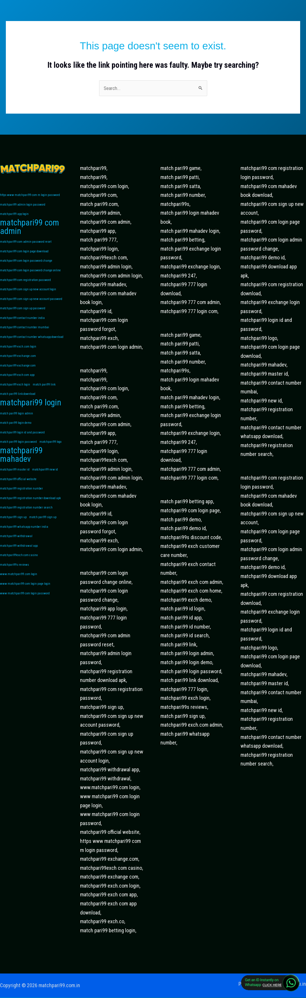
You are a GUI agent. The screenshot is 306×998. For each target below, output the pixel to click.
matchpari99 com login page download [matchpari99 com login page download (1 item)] (24, 254)
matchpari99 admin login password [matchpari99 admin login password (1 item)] (22, 205)
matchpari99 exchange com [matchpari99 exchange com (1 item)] (18, 372)
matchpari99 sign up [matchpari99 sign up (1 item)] (13, 528)
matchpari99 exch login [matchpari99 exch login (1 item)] (15, 391)
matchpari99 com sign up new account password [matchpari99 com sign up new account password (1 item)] (31, 303)
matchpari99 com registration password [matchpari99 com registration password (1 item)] (25, 283)
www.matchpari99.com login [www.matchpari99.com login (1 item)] (18, 587)
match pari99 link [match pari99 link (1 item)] (44, 391)
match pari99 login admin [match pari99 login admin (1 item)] (16, 421)
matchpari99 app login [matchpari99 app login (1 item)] (14, 215)
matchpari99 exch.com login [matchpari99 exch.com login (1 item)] (18, 352)
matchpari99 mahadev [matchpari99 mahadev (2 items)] (21, 464)
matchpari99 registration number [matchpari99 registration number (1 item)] (21, 499)
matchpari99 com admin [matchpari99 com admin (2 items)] (29, 229)
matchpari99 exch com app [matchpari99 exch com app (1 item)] (17, 381)
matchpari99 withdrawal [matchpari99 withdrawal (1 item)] (16, 548)
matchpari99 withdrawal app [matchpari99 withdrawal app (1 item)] (19, 558)
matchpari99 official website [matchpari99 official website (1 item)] (18, 489)
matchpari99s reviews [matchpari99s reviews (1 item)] (14, 577)
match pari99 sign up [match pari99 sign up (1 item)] (42, 528)
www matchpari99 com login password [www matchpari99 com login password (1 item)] (25, 607)
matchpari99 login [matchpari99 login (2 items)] (30, 410)
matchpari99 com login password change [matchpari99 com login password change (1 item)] (26, 263)
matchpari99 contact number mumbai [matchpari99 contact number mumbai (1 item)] (24, 332)
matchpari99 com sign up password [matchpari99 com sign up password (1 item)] (22, 313)
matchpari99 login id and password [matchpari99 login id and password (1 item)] (22, 440)
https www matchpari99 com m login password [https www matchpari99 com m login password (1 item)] (30, 195)
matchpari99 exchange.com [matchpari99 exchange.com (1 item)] (18, 362)
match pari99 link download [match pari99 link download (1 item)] (17, 401)
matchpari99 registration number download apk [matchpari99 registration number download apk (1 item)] (30, 509)
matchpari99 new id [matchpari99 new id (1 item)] (45, 479)
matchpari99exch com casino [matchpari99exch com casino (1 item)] (19, 568)
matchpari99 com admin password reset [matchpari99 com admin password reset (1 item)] (25, 244)
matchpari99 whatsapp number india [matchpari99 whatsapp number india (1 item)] (24, 538)
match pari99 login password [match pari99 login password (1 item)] (18, 450)
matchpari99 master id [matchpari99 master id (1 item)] (15, 479)
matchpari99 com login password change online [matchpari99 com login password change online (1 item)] (30, 273)
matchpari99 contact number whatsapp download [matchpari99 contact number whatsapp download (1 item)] (31, 342)
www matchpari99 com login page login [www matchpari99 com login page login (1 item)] (25, 597)
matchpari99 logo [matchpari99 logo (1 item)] (50, 450)
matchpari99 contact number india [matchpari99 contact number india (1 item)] (22, 322)
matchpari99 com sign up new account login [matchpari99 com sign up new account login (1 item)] (28, 293)
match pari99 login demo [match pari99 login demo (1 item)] (15, 431)
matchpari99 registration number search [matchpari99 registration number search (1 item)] (26, 518)
